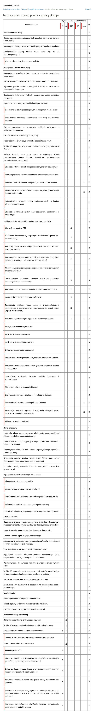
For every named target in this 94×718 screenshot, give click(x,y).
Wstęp (23, 9)
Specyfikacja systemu (36, 9)
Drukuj (88, 9)
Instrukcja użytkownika (11, 9)
